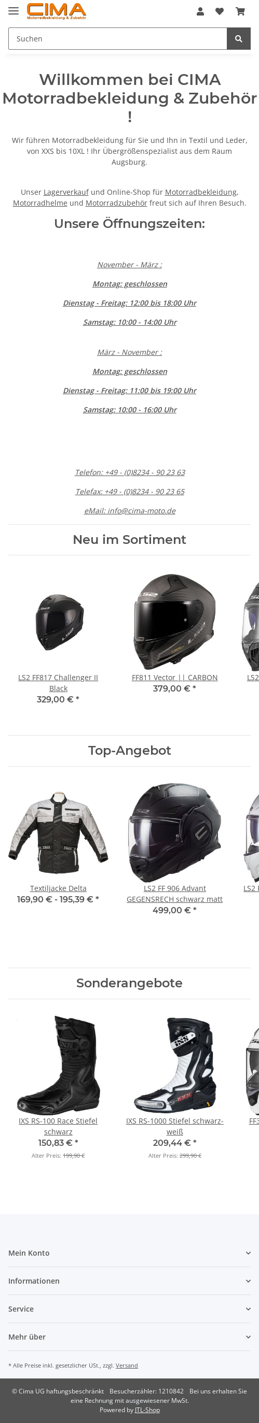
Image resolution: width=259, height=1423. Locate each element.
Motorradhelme (40, 203)
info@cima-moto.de (141, 510)
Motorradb (183, 192)
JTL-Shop (147, 1409)
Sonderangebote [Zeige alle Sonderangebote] (129, 983)
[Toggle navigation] (13, 6)
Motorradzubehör (116, 203)
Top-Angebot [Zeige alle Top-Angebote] (129, 750)
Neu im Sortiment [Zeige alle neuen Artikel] (129, 540)
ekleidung (219, 192)
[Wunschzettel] (219, 11)
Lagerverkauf (66, 192)
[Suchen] (117, 38)
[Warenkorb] (240, 11)
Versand (127, 1365)
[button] (200, 11)
